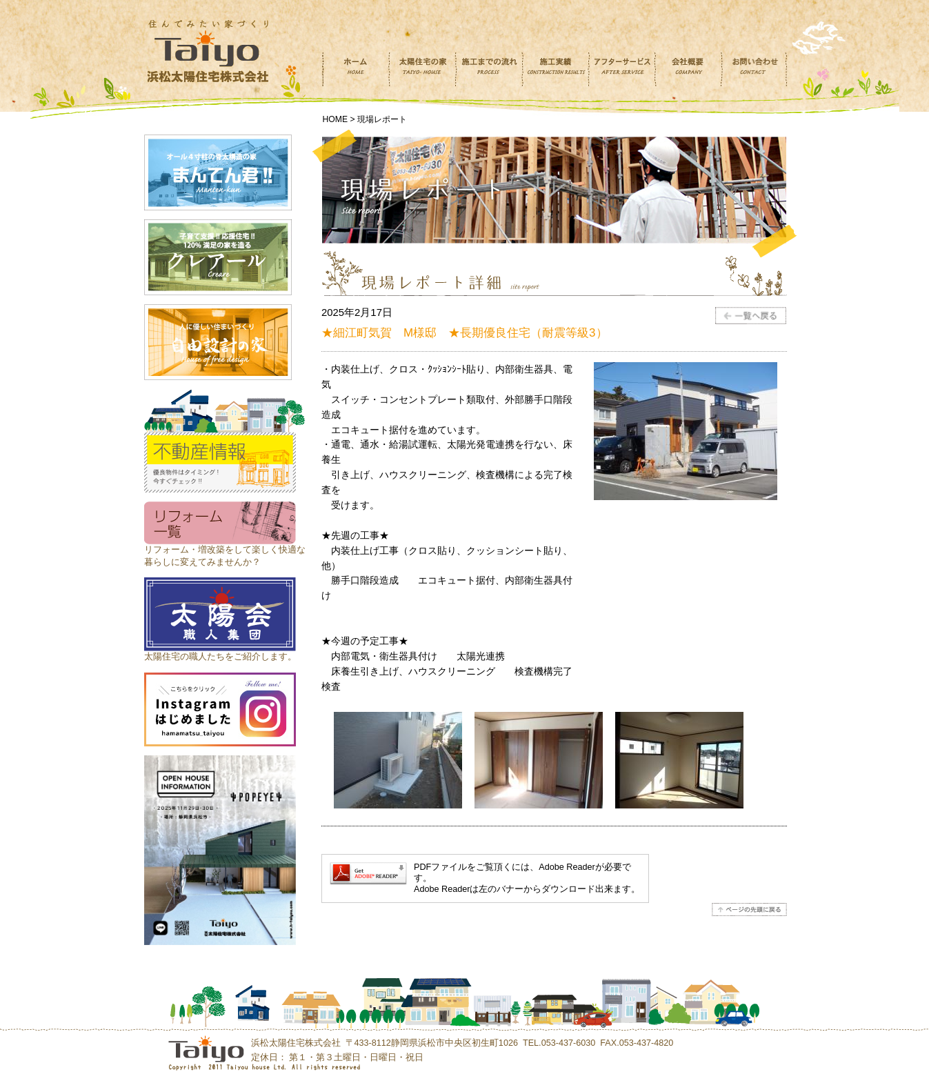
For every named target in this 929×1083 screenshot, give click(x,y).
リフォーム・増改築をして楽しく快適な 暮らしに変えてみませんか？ (225, 549)
